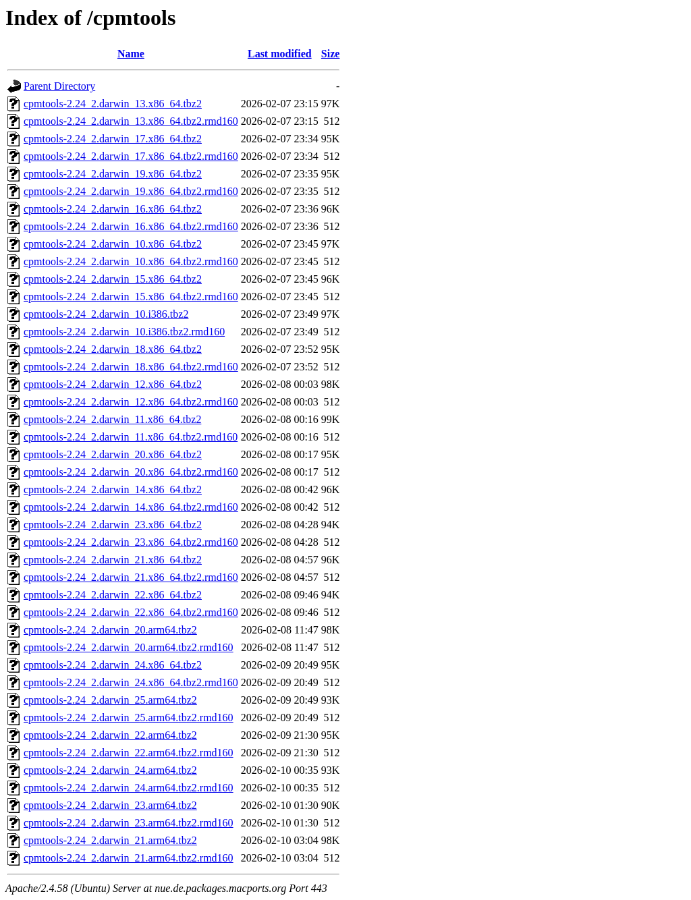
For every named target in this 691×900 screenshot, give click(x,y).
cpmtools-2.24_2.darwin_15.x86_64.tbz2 (113, 279)
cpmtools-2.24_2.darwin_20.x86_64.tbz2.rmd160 (131, 472)
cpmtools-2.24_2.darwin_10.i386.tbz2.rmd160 (124, 331)
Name (130, 53)
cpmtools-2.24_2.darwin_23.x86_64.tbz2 (113, 524)
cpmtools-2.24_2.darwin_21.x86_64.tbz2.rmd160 (131, 577)
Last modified (280, 53)
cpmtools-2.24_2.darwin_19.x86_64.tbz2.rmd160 (131, 191)
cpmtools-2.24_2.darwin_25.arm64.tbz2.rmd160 (128, 717)
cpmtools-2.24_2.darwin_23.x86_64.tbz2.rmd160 (131, 542)
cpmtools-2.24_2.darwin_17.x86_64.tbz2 (113, 138)
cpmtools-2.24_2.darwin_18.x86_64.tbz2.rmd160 (131, 366)
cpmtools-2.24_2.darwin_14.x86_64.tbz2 (113, 489)
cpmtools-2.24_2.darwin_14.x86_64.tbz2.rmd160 (131, 507)
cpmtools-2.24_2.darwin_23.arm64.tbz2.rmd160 (128, 822)
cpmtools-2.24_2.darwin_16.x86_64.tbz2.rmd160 (131, 226)
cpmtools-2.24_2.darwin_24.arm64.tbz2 (110, 770)
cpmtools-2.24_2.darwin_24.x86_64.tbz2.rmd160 (131, 682)
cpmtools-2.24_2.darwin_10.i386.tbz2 (106, 314)
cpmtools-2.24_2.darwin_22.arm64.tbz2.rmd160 (128, 752)
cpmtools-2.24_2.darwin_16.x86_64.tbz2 (113, 209)
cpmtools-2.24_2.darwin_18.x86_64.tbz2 (113, 349)
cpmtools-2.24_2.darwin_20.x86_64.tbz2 (113, 454)
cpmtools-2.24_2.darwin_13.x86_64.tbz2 (113, 103)
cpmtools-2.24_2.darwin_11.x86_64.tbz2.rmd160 (131, 437)
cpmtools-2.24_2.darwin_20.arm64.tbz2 (110, 630)
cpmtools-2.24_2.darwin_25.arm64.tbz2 (110, 700)
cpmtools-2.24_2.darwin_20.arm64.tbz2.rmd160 (128, 647)
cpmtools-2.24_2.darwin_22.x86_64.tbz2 (113, 594)
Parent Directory (59, 86)
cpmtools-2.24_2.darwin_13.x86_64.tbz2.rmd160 (131, 121)
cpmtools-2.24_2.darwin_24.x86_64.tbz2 (113, 665)
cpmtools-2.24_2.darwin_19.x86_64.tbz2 (113, 173)
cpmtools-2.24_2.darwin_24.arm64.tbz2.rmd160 (128, 787)
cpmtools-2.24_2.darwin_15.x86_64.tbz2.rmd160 (131, 296)
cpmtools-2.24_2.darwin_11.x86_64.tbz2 (112, 419)
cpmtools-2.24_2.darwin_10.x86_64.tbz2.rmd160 (131, 261)
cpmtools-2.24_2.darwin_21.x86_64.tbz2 (113, 559)
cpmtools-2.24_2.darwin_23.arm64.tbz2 (110, 805)
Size (330, 53)
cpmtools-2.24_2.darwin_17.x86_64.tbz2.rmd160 (131, 156)
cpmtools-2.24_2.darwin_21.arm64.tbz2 (110, 840)
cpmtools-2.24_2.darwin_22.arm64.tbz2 (110, 735)
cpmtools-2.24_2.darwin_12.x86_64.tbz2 (113, 384)
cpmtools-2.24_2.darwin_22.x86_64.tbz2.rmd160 (131, 612)
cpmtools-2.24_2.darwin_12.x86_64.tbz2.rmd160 (131, 401)
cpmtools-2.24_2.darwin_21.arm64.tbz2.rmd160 (128, 858)
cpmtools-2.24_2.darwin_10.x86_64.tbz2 (113, 244)
